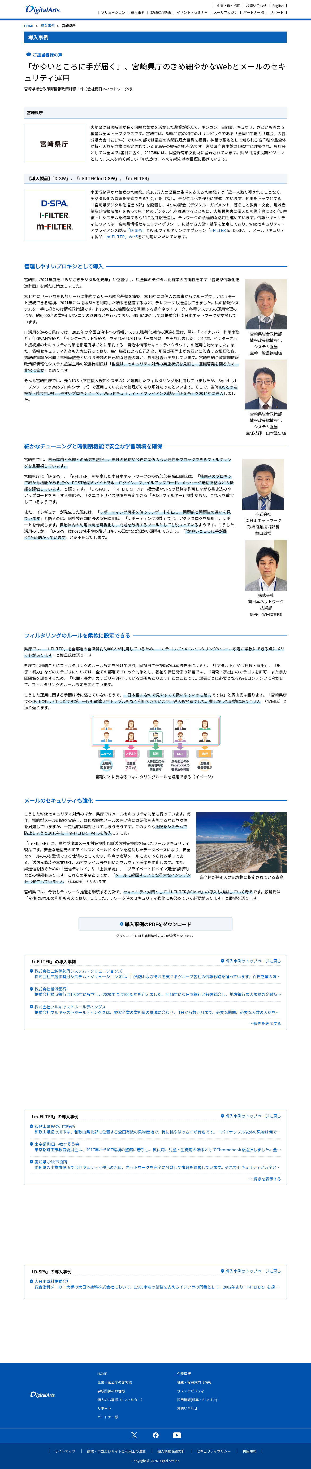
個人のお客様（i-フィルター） (120, 1399)
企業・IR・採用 (228, 5)
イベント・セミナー (192, 12)
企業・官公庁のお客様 (114, 1382)
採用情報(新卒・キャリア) (197, 1399)
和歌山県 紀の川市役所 (157, 1129)
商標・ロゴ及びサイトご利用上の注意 (116, 1451)
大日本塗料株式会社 (157, 1284)
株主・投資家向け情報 (194, 1382)
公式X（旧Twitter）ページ (134, 1435)
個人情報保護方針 (171, 1451)
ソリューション (113, 12)
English (278, 5)
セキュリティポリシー (214, 1451)
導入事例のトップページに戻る (253, 961)
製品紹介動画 (160, 12)
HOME (29, 25)
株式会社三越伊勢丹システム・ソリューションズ (157, 973)
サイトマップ (65, 1451)
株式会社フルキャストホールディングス (157, 1009)
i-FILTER (87, 178)
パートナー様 (253, 12)
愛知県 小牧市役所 (157, 1164)
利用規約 (249, 1451)
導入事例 (138, 12)
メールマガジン (226, 12)
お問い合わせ (256, 5)
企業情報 (184, 1373)
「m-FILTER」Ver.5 (120, 236)
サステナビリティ (190, 1390)
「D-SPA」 (61, 178)
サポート (277, 12)
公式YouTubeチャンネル (177, 1435)
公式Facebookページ (155, 1435)
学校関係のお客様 (111, 1390)
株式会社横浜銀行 (157, 991)
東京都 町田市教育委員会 (157, 1146)
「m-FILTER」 (137, 178)
